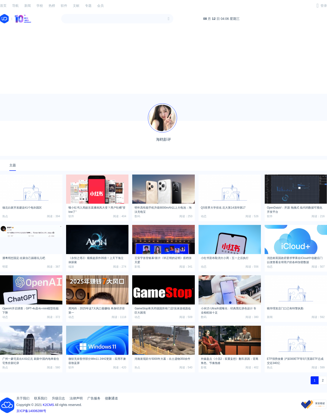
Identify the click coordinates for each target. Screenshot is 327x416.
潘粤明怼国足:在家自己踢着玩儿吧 (23, 258)
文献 (76, 5)
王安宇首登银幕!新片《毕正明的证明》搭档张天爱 (163, 259)
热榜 (52, 5)
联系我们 (40, 398)
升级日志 (58, 398)
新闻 (27, 5)
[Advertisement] (163, 61)
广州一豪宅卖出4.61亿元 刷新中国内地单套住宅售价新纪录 (30, 360)
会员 (100, 5)
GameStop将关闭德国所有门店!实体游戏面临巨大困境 (163, 310)
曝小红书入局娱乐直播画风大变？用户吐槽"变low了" (96, 209)
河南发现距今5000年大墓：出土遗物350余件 (162, 358)
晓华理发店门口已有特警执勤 (285, 308)
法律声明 (76, 398)
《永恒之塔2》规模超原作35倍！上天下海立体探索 (96, 259)
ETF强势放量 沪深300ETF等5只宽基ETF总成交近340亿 (295, 360)
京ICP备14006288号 (31, 411)
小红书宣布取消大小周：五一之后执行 (225, 258)
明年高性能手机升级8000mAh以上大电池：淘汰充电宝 (163, 209)
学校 (39, 5)
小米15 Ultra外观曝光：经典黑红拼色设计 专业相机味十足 (228, 310)
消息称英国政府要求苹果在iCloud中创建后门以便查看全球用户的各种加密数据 (295, 259)
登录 (323, 5)
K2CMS (48, 405)
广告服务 (93, 398)
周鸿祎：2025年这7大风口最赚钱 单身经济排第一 (96, 310)
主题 (12, 165)
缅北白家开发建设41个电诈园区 (22, 207)
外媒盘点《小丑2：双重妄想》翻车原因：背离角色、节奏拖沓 (230, 360)
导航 (15, 5)
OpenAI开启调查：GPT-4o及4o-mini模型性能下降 (30, 310)
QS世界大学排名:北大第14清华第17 (223, 207)
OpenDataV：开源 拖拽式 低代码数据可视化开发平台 (294, 209)
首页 (3, 5)
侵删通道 (111, 398)
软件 (64, 5)
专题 (88, 5)
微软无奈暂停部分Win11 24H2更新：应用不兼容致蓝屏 (97, 360)
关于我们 (22, 398)
